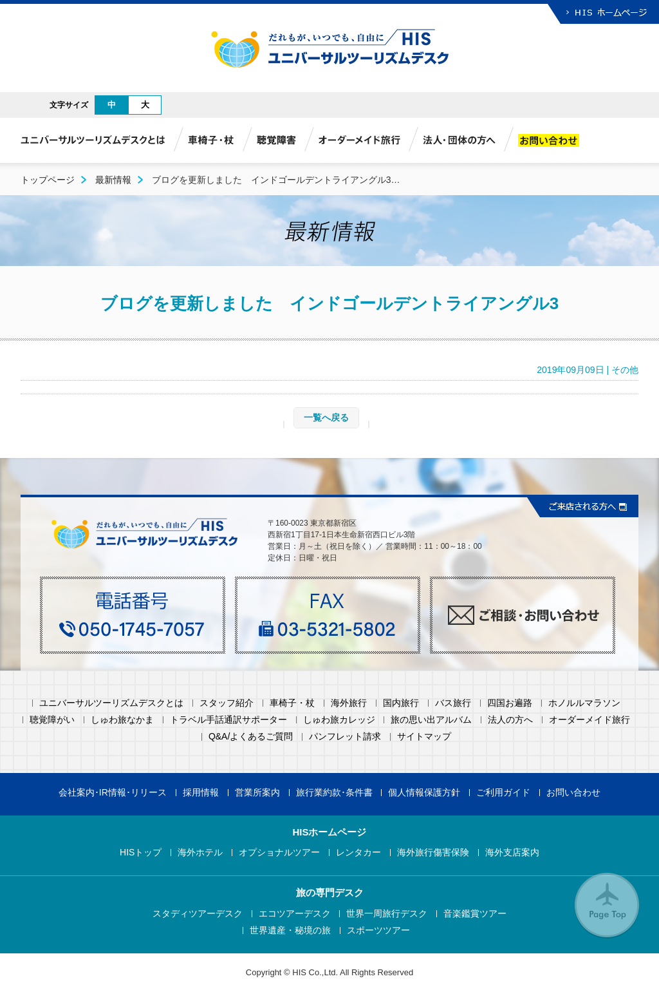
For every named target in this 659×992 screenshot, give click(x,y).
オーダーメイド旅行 (589, 719)
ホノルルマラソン (584, 703)
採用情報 (201, 792)
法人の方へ (510, 719)
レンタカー (358, 852)
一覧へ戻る (326, 417)
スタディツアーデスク (198, 913)
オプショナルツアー (279, 852)
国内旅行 (401, 703)
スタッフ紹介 (227, 703)
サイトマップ (424, 736)
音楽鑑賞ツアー (474, 913)
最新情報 (113, 180)
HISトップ (141, 852)
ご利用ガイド (503, 792)
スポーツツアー (378, 930)
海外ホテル (200, 852)
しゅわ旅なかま (122, 719)
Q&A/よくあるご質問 (251, 736)
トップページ (48, 180)
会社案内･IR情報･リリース (113, 792)
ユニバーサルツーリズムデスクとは (111, 703)
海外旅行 (349, 703)
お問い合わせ (573, 792)
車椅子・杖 (292, 703)
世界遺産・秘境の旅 (290, 930)
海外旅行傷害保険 (433, 852)
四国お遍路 (509, 703)
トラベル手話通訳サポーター (228, 719)
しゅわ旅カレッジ (339, 719)
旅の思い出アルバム (431, 719)
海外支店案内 (512, 852)
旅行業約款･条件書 (334, 792)
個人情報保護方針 (424, 792)
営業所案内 (257, 792)
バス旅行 (453, 703)
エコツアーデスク (295, 913)
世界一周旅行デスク (386, 913)
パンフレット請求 (345, 736)
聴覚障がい (52, 719)
